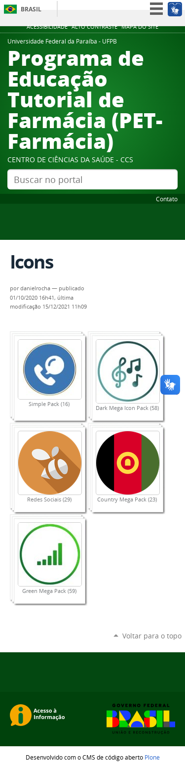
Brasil (31, 9)
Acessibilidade (47, 26)
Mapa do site (139, 26)
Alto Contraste (94, 26)
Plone (152, 757)
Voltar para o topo (152, 635)
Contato (167, 199)
